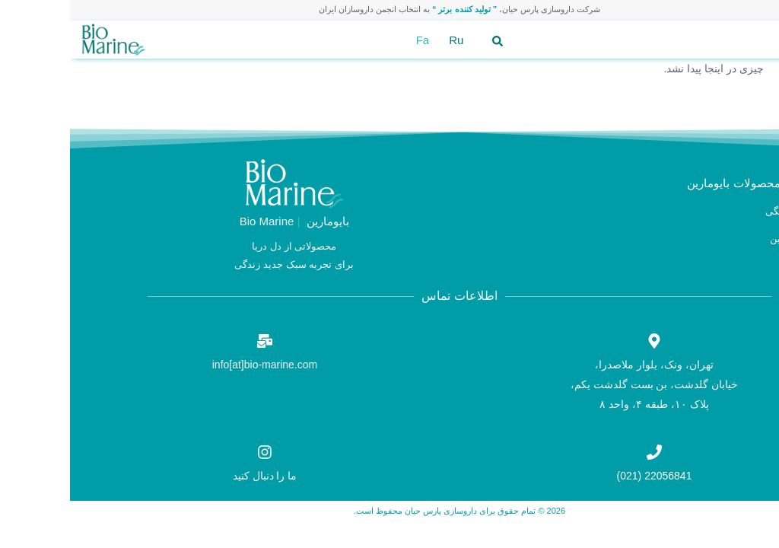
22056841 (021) (584, 476)
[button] (751, 40)
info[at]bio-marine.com (195, 364)
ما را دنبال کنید (195, 476)
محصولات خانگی (729, 211)
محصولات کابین (732, 238)
